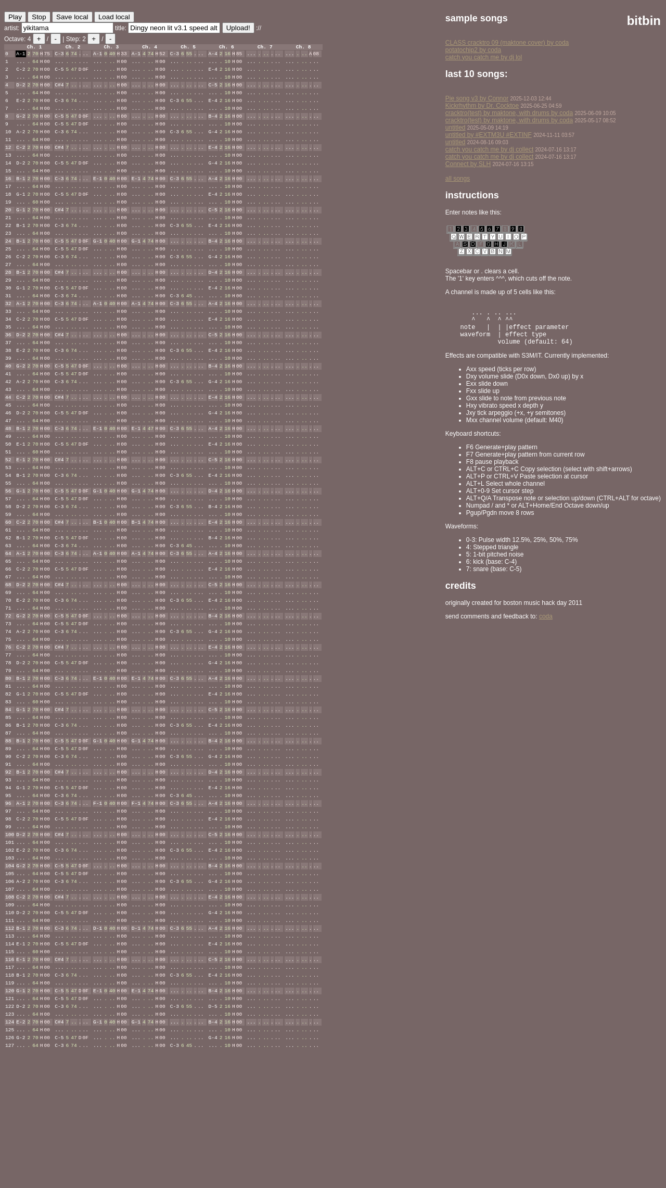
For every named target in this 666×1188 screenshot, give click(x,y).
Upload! (238, 28)
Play (15, 17)
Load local (114, 17)
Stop (39, 17)
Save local (72, 17)
